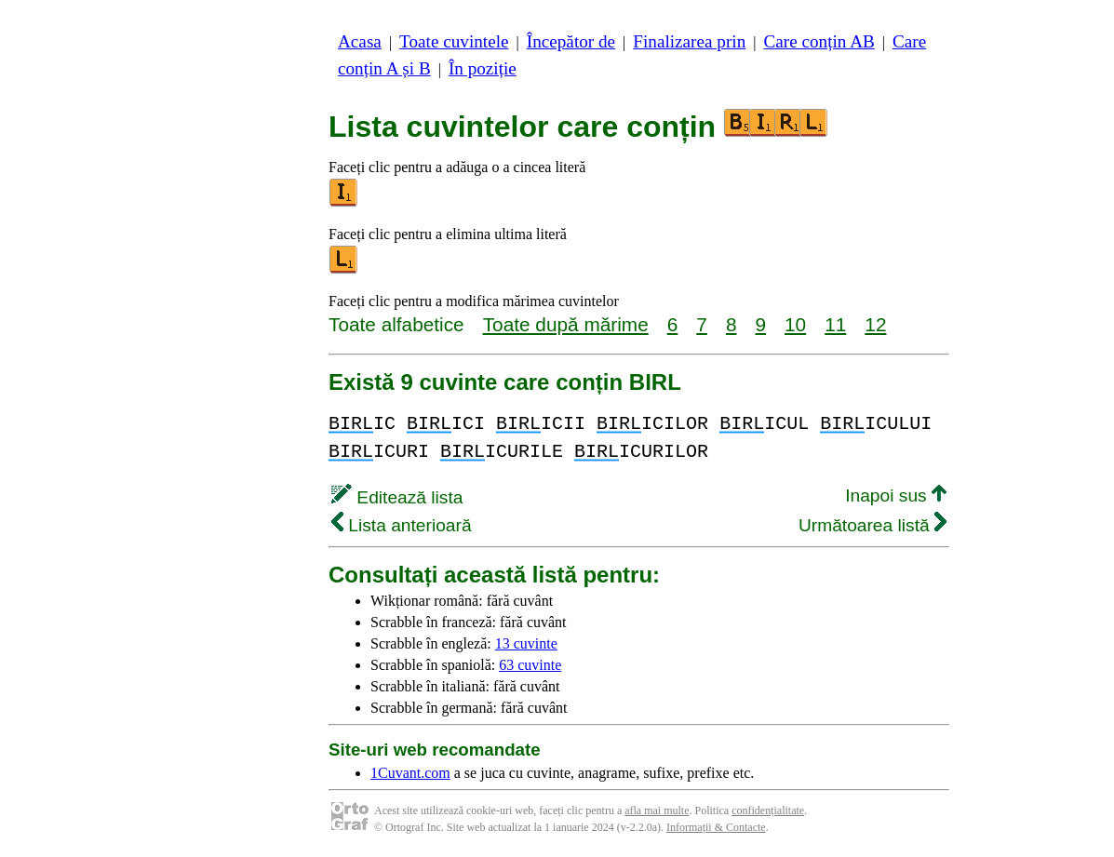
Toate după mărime (566, 324)
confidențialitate (767, 810)
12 (875, 324)
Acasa (360, 41)
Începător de (571, 41)
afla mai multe (656, 810)
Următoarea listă (872, 525)
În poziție (483, 68)
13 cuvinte (526, 643)
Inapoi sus (895, 495)
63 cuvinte (530, 665)
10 (795, 324)
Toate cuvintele (453, 41)
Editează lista (397, 497)
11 (835, 324)
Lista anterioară (401, 525)
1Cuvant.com (410, 773)
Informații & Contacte (716, 827)
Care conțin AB (818, 41)
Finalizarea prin (689, 41)
